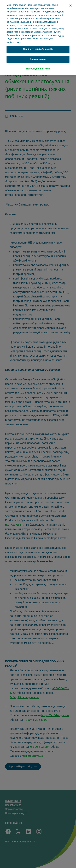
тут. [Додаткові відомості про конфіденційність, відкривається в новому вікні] (19, 42)
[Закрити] (70, 5)
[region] (38, 37)
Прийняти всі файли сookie (38, 49)
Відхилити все (38, 59)
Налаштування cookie (38, 68)
